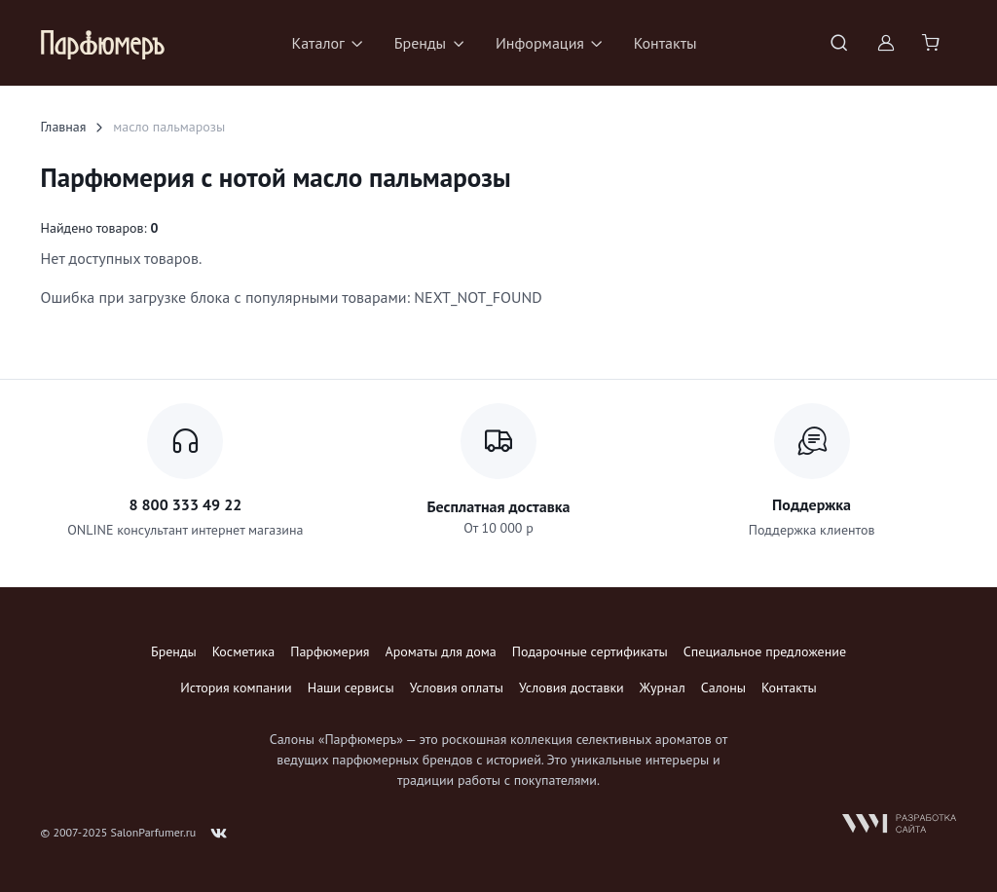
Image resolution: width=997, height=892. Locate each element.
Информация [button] (540, 43)
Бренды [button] (420, 43)
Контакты (665, 43)
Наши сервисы (351, 687)
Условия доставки (571, 687)
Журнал (662, 687)
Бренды (174, 651)
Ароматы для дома (441, 651)
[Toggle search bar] (839, 42)
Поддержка (811, 504)
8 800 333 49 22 (185, 504)
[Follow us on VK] (219, 833)
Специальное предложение (764, 651)
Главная (64, 126)
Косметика (243, 651)
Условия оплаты (456, 687)
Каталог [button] (318, 43)
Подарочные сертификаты (590, 651)
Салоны (723, 687)
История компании (235, 687)
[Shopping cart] (932, 42)
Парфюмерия (329, 651)
